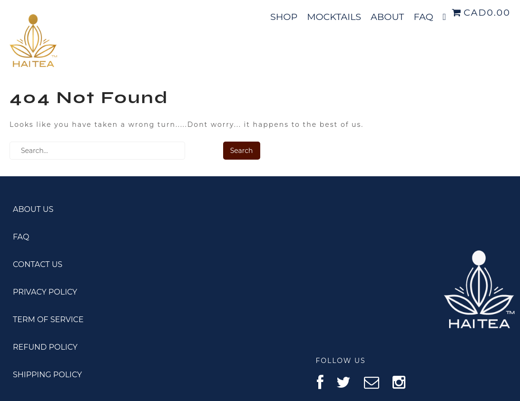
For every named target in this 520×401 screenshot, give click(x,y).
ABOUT (387, 16)
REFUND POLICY (45, 347)
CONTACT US (37, 264)
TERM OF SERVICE (48, 319)
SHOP (283, 16)
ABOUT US (33, 209)
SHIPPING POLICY (47, 374)
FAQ (423, 16)
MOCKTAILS (334, 16)
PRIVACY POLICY (45, 291)
